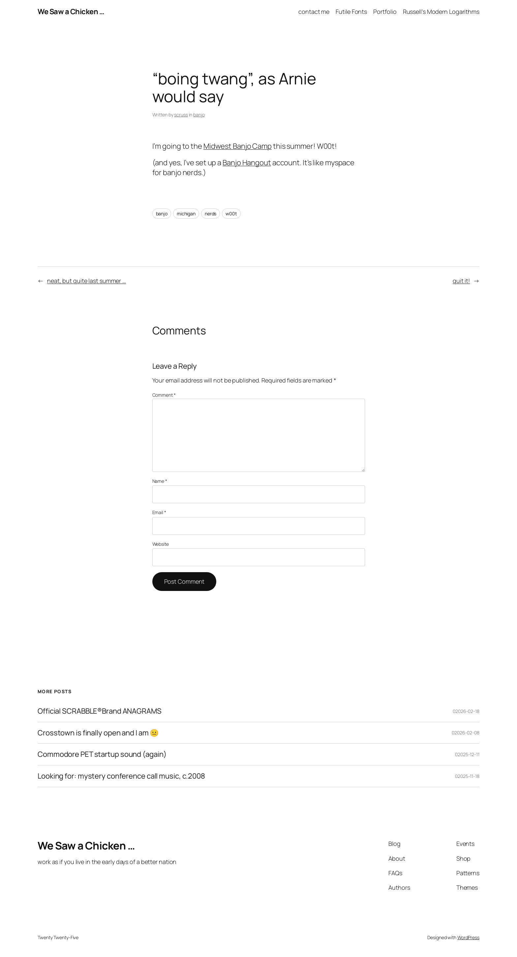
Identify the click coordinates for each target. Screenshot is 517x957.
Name (159, 481)
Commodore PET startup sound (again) (102, 754)
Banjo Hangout (247, 163)
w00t (231, 213)
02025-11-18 (467, 776)
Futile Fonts (351, 11)
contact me (313, 11)
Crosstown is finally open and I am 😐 (98, 733)
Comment (164, 395)
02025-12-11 (467, 754)
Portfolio (384, 11)
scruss (181, 114)
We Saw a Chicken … (71, 11)
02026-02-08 (465, 732)
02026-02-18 (466, 711)
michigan (186, 213)
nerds (211, 213)
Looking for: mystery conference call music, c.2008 (121, 776)
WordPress (468, 937)
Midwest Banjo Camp (237, 146)
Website (160, 544)
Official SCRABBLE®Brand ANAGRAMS (100, 711)
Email (159, 512)
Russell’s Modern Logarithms (441, 11)
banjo (199, 114)
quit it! (461, 281)
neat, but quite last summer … (86, 281)
